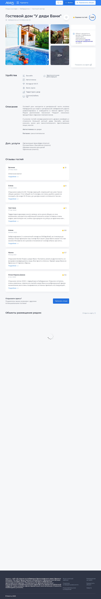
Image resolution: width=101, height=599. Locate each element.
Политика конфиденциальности (70, 584)
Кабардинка (25, 9)
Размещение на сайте (91, 579)
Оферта (89, 588)
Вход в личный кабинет (68, 579)
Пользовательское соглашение (69, 588)
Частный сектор (38, 9)
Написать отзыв (61, 301)
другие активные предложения (84, 40)
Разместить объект (90, 584)
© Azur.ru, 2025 (10, 596)
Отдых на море (11, 9)
